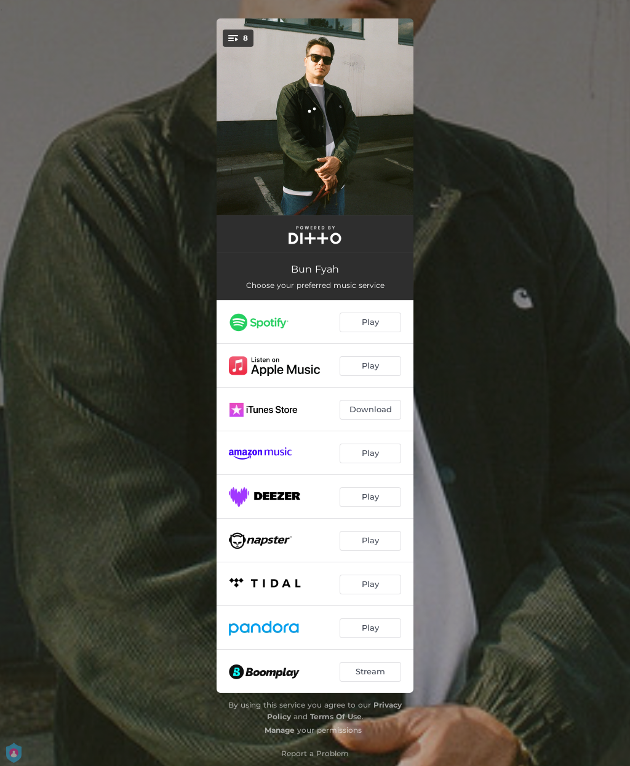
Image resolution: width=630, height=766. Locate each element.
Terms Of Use (336, 716)
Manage (280, 730)
